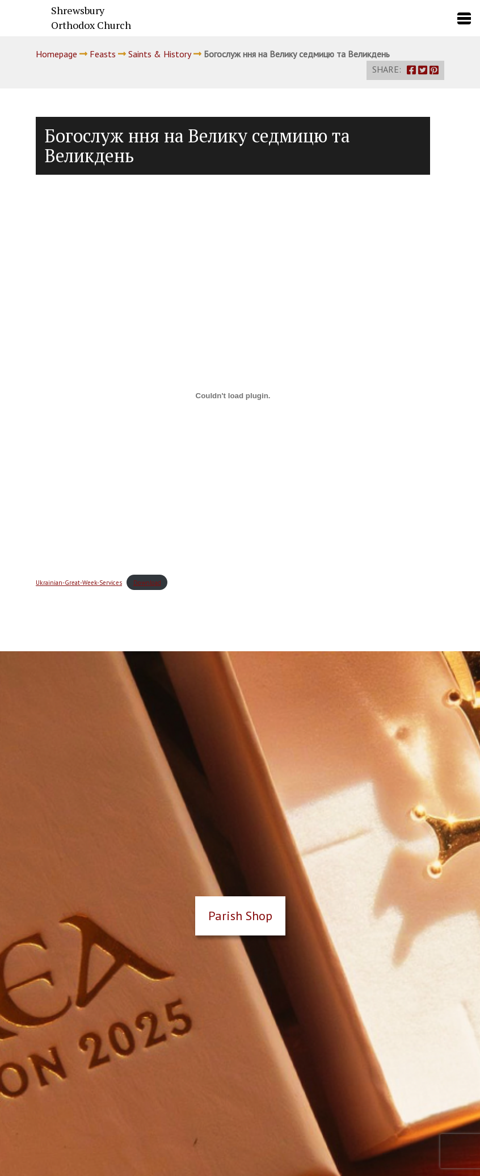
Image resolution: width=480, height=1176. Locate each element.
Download (147, 583)
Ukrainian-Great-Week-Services (79, 583)
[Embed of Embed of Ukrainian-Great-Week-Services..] (233, 396)
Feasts (103, 54)
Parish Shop (240, 916)
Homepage (56, 54)
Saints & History (159, 54)
